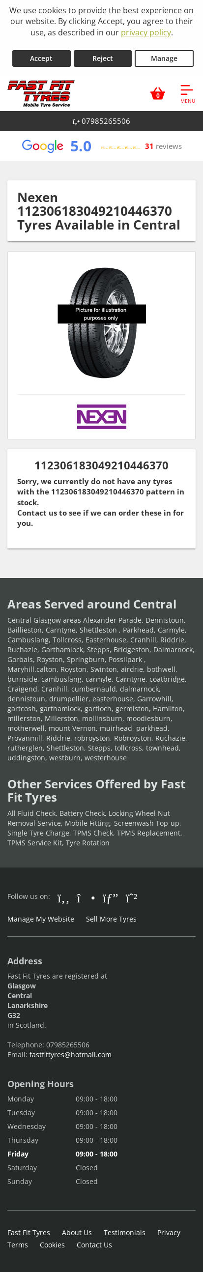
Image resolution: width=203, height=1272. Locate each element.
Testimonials (124, 1232)
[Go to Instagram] (86, 897)
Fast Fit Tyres (28, 1232)
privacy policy (146, 32)
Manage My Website (40, 919)
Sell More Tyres (111, 919)
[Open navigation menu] (188, 93)
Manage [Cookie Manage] (164, 58)
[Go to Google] (110, 897)
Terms (17, 1244)
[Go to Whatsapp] (132, 897)
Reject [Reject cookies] (102, 58)
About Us (77, 1232)
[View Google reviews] (101, 146)
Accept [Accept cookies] (41, 58)
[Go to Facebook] (64, 897)
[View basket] (158, 93)
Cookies (52, 1244)
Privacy (168, 1232)
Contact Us (94, 1244)
